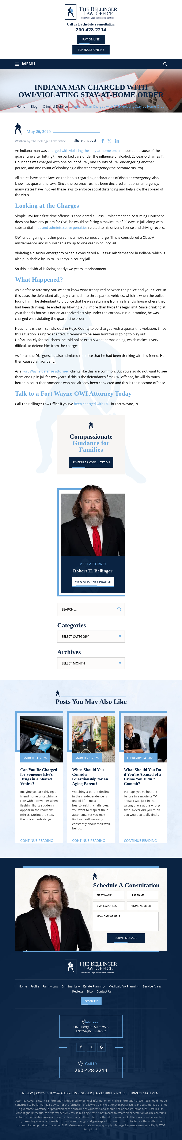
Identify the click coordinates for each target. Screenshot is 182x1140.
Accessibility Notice (111, 1093)
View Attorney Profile (93, 582)
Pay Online (91, 39)
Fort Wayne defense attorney (45, 371)
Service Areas (152, 986)
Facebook (80, 1047)
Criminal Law (70, 986)
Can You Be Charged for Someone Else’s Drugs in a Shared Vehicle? (39, 777)
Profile (34, 986)
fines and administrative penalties (60, 227)
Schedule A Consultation (91, 462)
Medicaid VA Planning (124, 986)
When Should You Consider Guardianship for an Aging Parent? (91, 777)
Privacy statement (145, 1093)
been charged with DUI (92, 404)
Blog (90, 991)
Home (23, 986)
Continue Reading (36, 841)
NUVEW (27, 1093)
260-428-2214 (91, 29)
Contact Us (104, 991)
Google (101, 1047)
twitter (109, 141)
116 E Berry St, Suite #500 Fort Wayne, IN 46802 (91, 1029)
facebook (103, 141)
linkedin (117, 141)
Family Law (50, 986)
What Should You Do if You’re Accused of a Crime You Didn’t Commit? (143, 777)
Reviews (78, 991)
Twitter (91, 1047)
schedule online (91, 50)
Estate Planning (94, 986)
